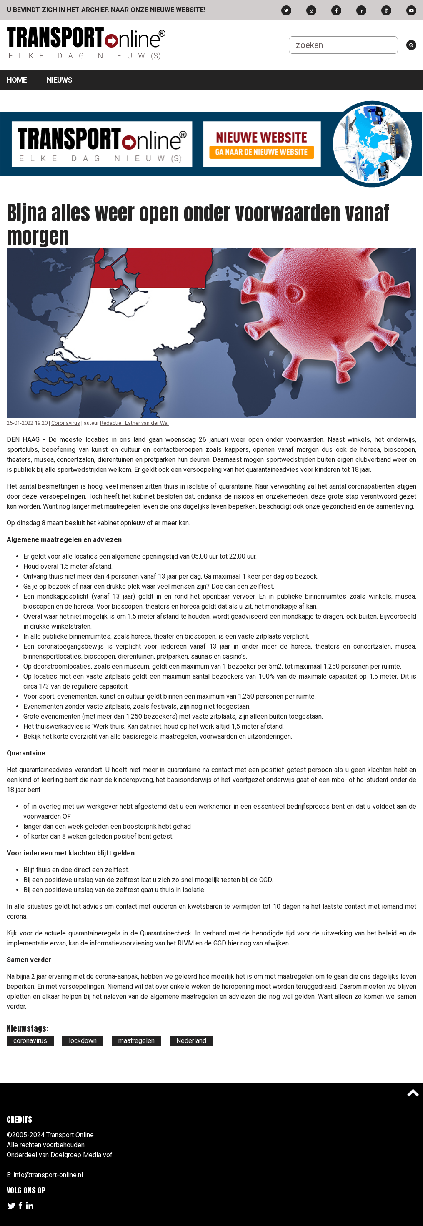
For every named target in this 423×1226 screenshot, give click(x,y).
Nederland (191, 1041)
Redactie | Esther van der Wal (134, 423)
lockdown (83, 1041)
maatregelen (136, 1041)
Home (17, 79)
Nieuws (59, 79)
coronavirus (30, 1041)
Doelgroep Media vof (81, 1155)
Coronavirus (65, 423)
